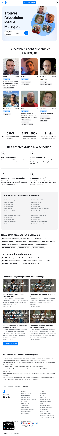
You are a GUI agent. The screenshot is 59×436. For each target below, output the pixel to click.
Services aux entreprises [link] (45, 401)
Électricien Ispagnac (8, 206)
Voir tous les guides (11, 343)
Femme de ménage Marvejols (10, 244)
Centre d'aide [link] (43, 393)
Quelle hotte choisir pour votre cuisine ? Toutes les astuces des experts (16, 326)
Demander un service (29, 2)
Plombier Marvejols (26, 239)
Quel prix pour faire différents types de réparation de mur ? (13, 295)
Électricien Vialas (8, 208)
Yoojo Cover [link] (42, 395)
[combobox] (10, 33)
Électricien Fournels (8, 217)
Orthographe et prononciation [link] (47, 415)
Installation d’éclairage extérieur (11, 261)
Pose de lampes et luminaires (27, 258)
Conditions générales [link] (45, 405)
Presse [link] (41, 403)
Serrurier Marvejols (7, 241)
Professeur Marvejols (38, 247)
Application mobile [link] (25, 397)
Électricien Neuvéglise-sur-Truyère (39, 223)
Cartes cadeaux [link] (25, 407)
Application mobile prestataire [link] (28, 399)
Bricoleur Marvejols (21, 241)
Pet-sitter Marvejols (41, 244)
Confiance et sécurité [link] (45, 399)
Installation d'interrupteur (9, 258)
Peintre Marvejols (39, 239)
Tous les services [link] (15, 433)
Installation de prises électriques (11, 263)
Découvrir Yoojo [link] (25, 413)
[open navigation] (57, 2)
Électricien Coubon (8, 204)
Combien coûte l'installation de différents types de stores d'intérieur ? (41, 326)
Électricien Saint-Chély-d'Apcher (38, 210)
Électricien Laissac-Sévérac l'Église (39, 221)
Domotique (48, 261)
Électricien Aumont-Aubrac (10, 210)
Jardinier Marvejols (34, 241)
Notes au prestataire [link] (26, 411)
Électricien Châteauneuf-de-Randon (12, 215)
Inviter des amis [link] (25, 403)
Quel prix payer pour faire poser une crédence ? (42, 295)
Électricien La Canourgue (10, 221)
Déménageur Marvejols (48, 241)
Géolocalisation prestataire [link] (27, 409)
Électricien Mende (35, 204)
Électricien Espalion (35, 219)
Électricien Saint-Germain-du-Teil (38, 215)
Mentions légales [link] (44, 409)
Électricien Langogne (9, 223)
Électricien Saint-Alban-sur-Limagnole (40, 208)
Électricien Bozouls (35, 217)
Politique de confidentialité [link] (46, 407)
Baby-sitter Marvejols (27, 244)
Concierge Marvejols (23, 247)
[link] (4, 2)
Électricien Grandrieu (9, 219)
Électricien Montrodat (36, 202)
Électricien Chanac (8, 213)
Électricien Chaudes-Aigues (10, 200)
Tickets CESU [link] (24, 405)
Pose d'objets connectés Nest (31, 263)
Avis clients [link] (24, 401)
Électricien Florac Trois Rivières (38, 226)
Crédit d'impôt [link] (43, 397)
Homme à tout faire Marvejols (10, 239)
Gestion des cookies (44, 411)
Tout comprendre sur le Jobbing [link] (47, 417)
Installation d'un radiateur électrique (32, 261)
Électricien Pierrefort (8, 202)
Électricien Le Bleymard (9, 226)
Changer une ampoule (44, 258)
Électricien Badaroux (35, 206)
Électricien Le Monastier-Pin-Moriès (39, 213)
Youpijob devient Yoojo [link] (45, 413)
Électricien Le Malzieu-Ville (37, 200)
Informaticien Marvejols (8, 247)
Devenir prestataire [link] (25, 395)
